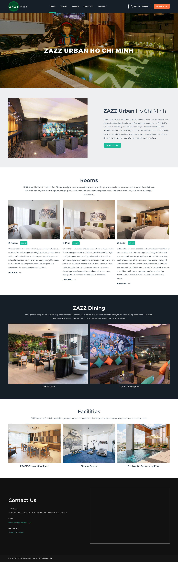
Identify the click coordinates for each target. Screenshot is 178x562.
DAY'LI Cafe (48, 386)
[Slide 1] (84, 82)
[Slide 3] (93, 82)
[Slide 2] (89, 82)
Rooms (63, 6)
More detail (112, 145)
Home (53, 6)
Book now (161, 6)
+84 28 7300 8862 (140, 6)
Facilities (88, 6)
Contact (102, 6)
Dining (75, 6)
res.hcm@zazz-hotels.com (19, 522)
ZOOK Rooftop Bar (130, 386)
